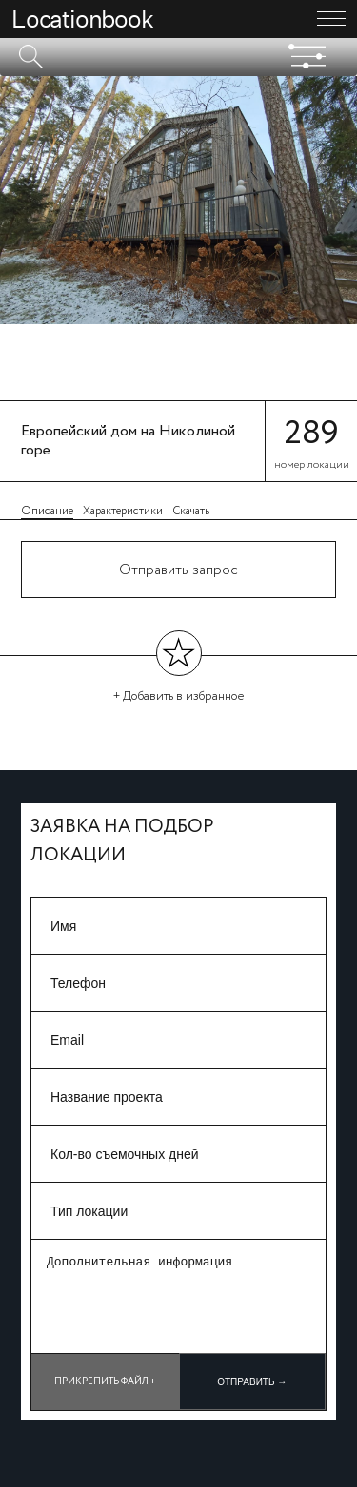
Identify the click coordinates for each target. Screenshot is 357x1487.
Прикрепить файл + (105, 1382)
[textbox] (178, 57)
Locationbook (82, 19)
